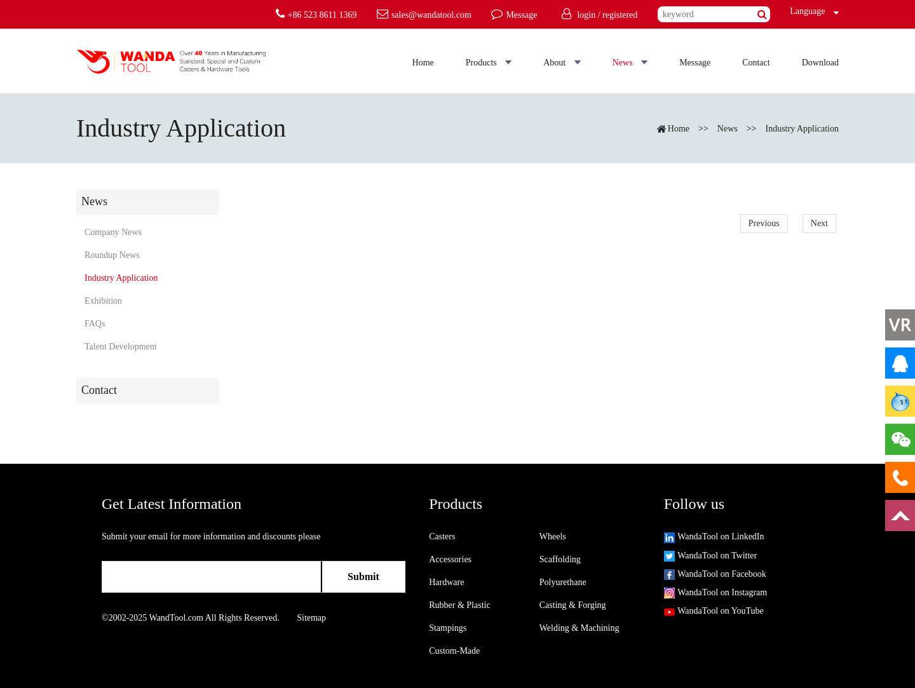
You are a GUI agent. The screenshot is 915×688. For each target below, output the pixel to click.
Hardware (446, 582)
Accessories (450, 559)
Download (820, 62)
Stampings (447, 628)
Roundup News (112, 255)
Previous (764, 223)
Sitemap (311, 618)
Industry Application (802, 128)
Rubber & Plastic (459, 605)
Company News (113, 232)
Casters (442, 536)
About (562, 62)
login (586, 15)
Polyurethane (562, 582)
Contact (756, 62)
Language (804, 11)
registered (619, 15)
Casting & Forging (572, 605)
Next (819, 223)
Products (489, 62)
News (630, 62)
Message (694, 62)
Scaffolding (560, 559)
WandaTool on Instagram (715, 592)
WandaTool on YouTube (714, 611)
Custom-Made (454, 651)
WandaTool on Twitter (710, 555)
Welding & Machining (579, 628)
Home (423, 62)
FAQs (95, 323)
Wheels (552, 536)
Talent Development (121, 346)
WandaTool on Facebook (715, 574)
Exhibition (103, 301)
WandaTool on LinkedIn (714, 536)
